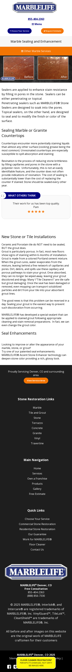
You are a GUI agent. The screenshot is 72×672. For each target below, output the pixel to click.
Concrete (37, 428)
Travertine (37, 443)
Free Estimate (37, 494)
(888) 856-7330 (36, 596)
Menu (37, 24)
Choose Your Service (19, 31)
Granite (37, 433)
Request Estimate (52, 31)
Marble (37, 407)
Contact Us (37, 549)
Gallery (37, 489)
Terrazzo (37, 423)
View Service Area (36, 380)
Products (37, 483)
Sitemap (14, 658)
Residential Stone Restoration (37, 529)
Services (37, 473)
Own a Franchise (37, 478)
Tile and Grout (37, 412)
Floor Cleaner (37, 544)
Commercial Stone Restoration (37, 524)
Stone (37, 418)
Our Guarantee (37, 534)
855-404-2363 (36, 19)
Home (37, 468)
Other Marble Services (36, 51)
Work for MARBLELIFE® (37, 539)
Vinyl (37, 438)
